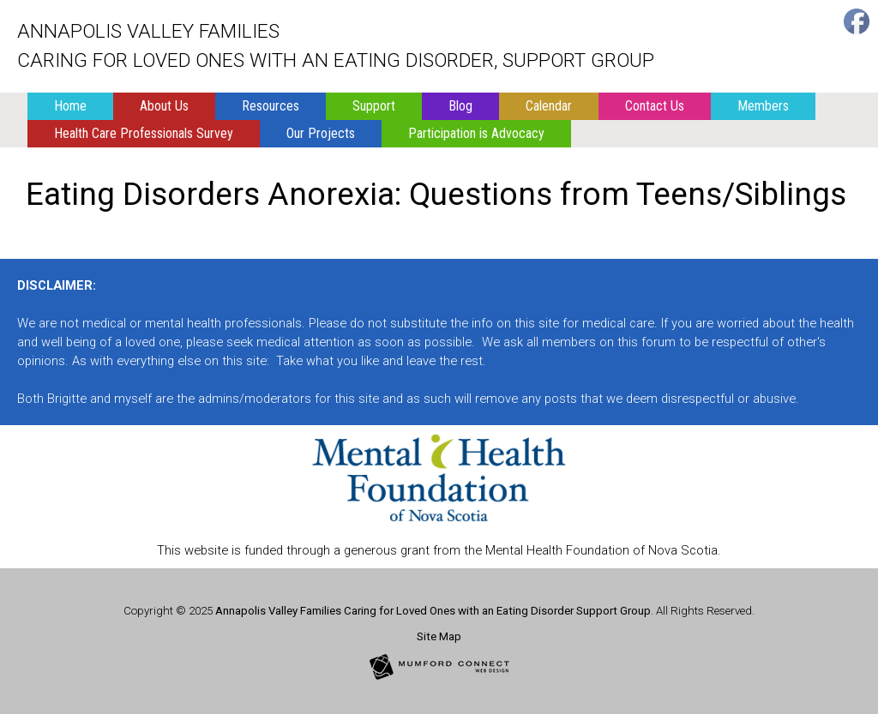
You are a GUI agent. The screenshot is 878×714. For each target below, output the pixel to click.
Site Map (439, 636)
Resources (270, 106)
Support (373, 106)
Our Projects (320, 133)
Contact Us (654, 106)
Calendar (549, 106)
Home (70, 106)
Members (763, 106)
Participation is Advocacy (476, 133)
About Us (164, 106)
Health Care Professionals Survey (143, 133)
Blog (460, 106)
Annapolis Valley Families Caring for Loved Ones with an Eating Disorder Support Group (433, 610)
